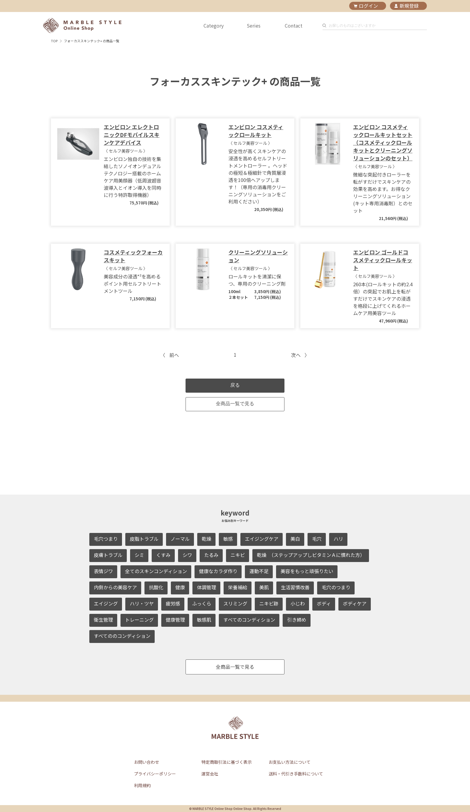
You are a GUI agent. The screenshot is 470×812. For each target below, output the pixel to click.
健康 (180, 587)
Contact (293, 25)
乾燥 (206, 538)
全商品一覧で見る (235, 403)
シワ (187, 554)
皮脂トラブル (144, 538)
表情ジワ (103, 571)
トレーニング (139, 619)
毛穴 (317, 538)
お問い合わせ (146, 762)
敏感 (228, 538)
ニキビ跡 (268, 603)
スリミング (235, 603)
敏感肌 (204, 619)
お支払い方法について (290, 762)
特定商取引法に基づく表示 (226, 762)
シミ (139, 554)
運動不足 (259, 571)
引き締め (296, 619)
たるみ (211, 554)
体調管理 (206, 587)
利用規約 (142, 785)
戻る (235, 385)
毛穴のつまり (336, 587)
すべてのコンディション (249, 619)
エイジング (106, 603)
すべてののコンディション (122, 635)
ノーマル (180, 538)
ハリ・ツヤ (142, 603)
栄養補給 (237, 587)
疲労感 (173, 603)
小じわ (297, 603)
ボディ (324, 603)
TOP (54, 40)
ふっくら (201, 603)
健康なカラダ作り (218, 571)
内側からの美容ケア (115, 587)
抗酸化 (156, 587)
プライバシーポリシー (155, 774)
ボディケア (355, 603)
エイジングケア (261, 538)
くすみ (163, 554)
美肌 (264, 587)
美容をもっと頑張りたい (307, 571)
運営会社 (209, 774)
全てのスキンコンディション (156, 571)
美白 (295, 538)
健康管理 (175, 619)
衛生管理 (103, 619)
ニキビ (238, 554)
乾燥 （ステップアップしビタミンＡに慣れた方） (311, 554)
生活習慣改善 (295, 587)
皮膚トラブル (108, 554)
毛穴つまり (106, 538)
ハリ (338, 538)
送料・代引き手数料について (296, 774)
